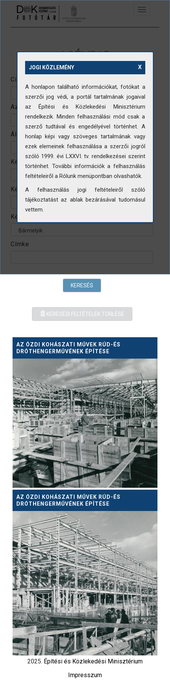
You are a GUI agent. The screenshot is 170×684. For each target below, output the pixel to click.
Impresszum (85, 675)
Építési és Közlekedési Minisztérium (93, 661)
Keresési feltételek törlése (82, 314)
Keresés (82, 285)
